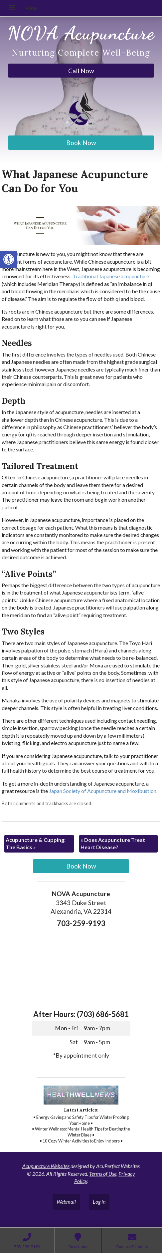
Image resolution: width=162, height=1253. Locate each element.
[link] (8, 259)
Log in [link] (99, 1201)
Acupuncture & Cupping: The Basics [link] (36, 843)
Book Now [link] (81, 142)
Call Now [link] (81, 71)
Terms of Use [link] (102, 1173)
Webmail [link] (66, 1201)
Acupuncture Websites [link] (46, 1166)
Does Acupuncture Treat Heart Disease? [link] (113, 843)
